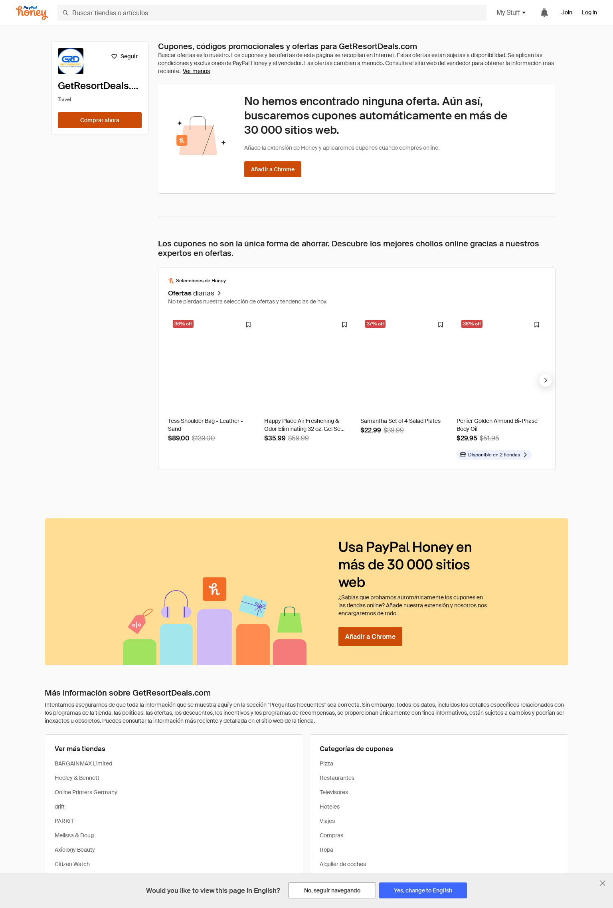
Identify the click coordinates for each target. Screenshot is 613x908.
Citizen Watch (72, 864)
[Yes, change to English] (423, 890)
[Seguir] (124, 56)
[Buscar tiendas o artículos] (272, 13)
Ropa (326, 849)
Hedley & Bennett (77, 777)
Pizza (326, 763)
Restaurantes (337, 777)
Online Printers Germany (86, 792)
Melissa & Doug (74, 835)
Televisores (334, 792)
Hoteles (330, 806)
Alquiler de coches (343, 864)
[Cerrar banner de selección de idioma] (602, 883)
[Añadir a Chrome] (272, 169)
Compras (331, 835)
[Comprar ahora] (100, 120)
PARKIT (64, 821)
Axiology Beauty (75, 849)
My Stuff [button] (511, 12)
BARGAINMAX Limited (83, 763)
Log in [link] (589, 12)
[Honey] (32, 13)
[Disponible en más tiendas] (494, 455)
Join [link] (567, 12)
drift (60, 806)
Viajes (327, 821)
